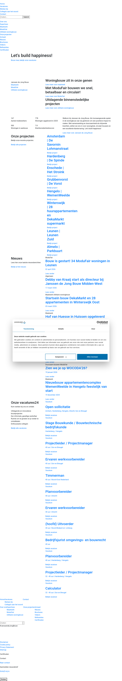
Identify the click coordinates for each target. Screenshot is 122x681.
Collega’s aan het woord (9, 12)
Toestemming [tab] (28, 329)
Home (2, 4)
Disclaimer (4, 642)
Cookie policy (5, 645)
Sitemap (3, 650)
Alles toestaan (92, 357)
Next (114, 195)
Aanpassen (60, 357)
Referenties (4, 47)
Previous (42, 195)
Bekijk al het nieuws (18, 267)
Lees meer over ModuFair (55, 96)
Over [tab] (93, 329)
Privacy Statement (7, 647)
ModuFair (3, 29)
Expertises (4, 24)
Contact (3, 14)
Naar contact (5, 663)
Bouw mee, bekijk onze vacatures (23, 60)
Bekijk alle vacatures (19, 428)
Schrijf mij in (4, 671)
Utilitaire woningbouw (8, 32)
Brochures (4, 42)
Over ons (3, 22)
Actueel (3, 37)
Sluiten (3, 679)
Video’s (2, 45)
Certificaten (4, 50)
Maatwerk (4, 27)
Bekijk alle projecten (18, 145)
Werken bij (4, 9)
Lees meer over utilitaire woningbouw (59, 108)
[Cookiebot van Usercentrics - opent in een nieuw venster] (98, 322)
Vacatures (4, 6)
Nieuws (3, 40)
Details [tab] (61, 329)
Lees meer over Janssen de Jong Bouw (78, 133)
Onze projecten (6, 34)
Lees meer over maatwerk (55, 85)
